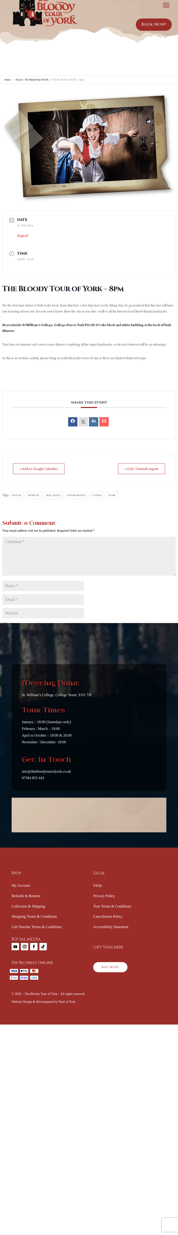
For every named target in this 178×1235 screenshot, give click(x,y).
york (112, 495)
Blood (17, 495)
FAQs (97, 885)
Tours (97, 495)
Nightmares (76, 495)
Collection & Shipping (28, 906)
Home (8, 79)
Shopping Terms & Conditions (34, 916)
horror (33, 495)
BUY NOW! (110, 967)
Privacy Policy (104, 896)
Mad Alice (53, 495)
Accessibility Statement (110, 927)
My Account (21, 885)
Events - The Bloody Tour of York (32, 79)
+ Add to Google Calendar (39, 468)
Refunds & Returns (26, 896)
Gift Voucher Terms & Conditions (37, 927)
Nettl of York (67, 1001)
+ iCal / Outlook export (141, 468)
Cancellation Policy (107, 916)
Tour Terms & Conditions (112, 906)
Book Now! (153, 24)
